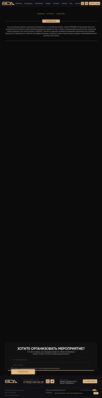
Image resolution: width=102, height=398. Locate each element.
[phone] (50, 365)
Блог (71, 3)
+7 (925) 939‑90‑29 (33, 382)
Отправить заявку (23, 371)
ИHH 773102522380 (10, 393)
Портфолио (18, 3)
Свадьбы (48, 3)
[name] (50, 359)
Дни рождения (28, 3)
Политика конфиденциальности (55, 390)
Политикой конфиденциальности (27, 368)
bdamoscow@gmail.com (12, 395)
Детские (64, 3)
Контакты (77, 3)
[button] (94, 3)
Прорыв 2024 (61, 13)
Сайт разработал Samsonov (89, 390)
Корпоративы (39, 3)
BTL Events (56, 3)
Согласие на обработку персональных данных (49, 368)
